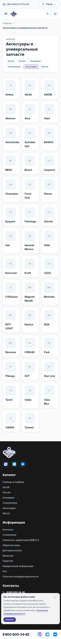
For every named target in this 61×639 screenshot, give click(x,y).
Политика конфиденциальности (21, 576)
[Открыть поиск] (47, 13)
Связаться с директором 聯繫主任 (21, 540)
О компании (9, 534)
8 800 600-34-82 (16, 592)
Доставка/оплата (12, 550)
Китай (11, 61)
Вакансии (8, 555)
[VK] (23, 464)
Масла (45, 66)
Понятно (9, 619)
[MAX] (6, 464)
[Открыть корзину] (55, 13)
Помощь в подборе (13, 482)
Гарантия (8, 560)
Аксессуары (9, 508)
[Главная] (13, 14)
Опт (5, 571)
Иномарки (35, 61)
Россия (22, 61)
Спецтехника (14, 66)
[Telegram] (14, 464)
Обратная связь (11, 545)
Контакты (8, 529)
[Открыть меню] (6, 13)
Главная (7, 23)
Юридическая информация (18, 566)
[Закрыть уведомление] (55, 597)
